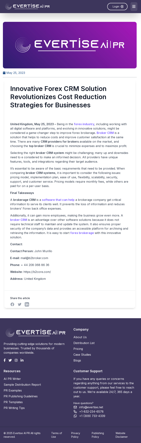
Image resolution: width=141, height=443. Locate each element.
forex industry (84, 124)
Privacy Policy (75, 435)
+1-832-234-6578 (91, 411)
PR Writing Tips (14, 408)
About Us (80, 337)
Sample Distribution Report (22, 384)
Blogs (77, 360)
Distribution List (83, 343)
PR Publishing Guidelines (21, 396)
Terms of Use (56, 435)
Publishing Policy (98, 435)
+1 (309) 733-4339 (92, 416)
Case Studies (82, 354)
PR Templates (13, 402)
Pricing (78, 349)
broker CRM (18, 220)
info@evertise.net (91, 407)
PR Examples (13, 390)
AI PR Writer (12, 379)
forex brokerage (82, 233)
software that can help (58, 200)
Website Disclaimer (122, 435)
